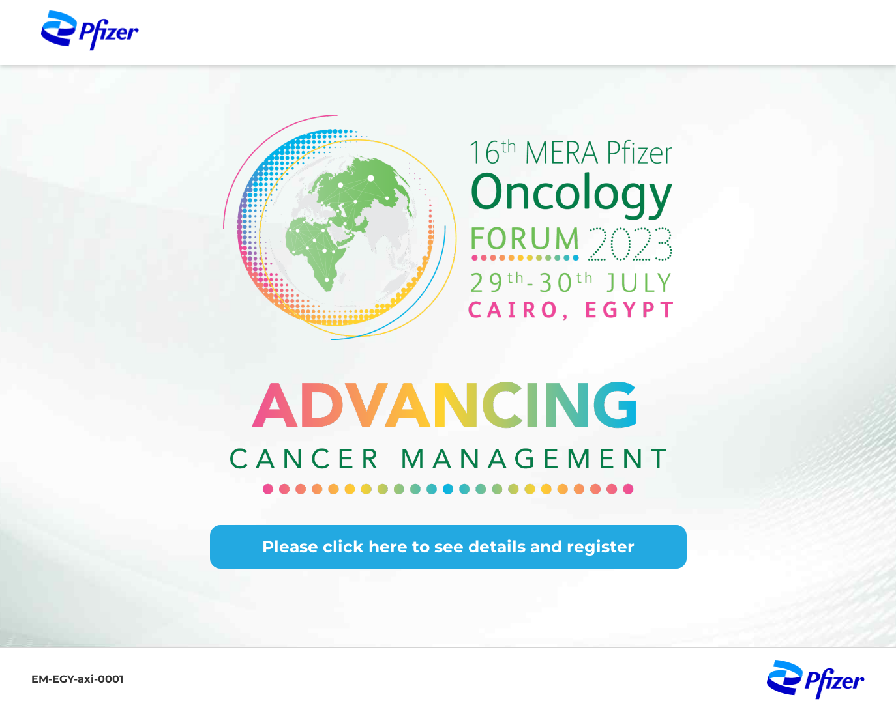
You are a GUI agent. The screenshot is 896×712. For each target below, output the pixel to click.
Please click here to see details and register (448, 546)
